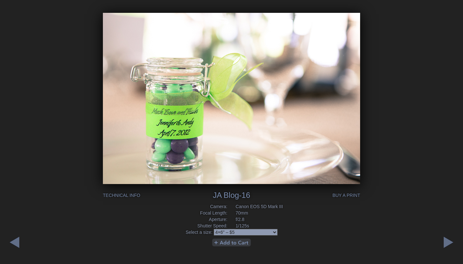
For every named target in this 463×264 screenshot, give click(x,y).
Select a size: (199, 232)
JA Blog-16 (231, 195)
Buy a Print (346, 195)
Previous (448, 242)
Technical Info (121, 195)
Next (14, 242)
